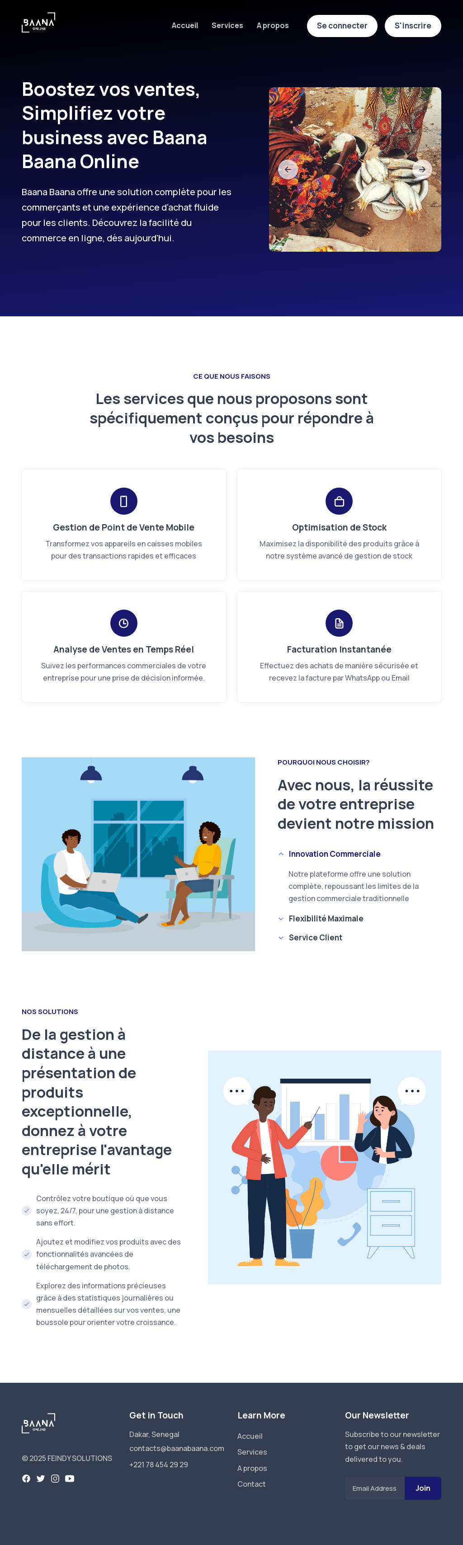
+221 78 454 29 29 (158, 1465)
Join (423, 1488)
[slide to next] (422, 169)
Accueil (185, 25)
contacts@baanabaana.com (176, 1448)
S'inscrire (413, 25)
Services (227, 25)
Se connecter (342, 25)
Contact (251, 1484)
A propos (273, 25)
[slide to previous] (288, 169)
